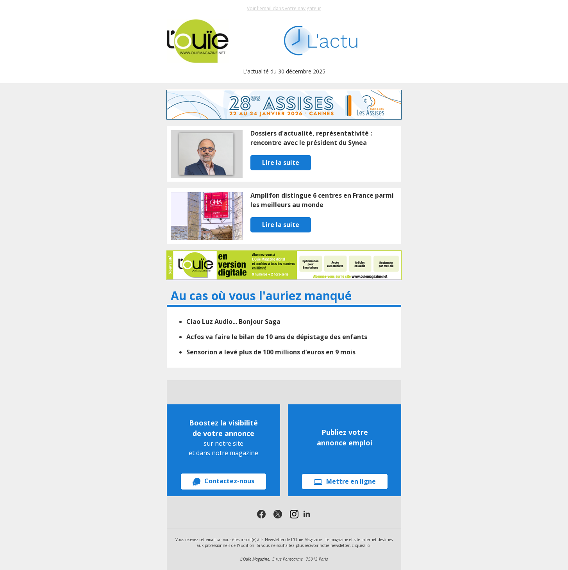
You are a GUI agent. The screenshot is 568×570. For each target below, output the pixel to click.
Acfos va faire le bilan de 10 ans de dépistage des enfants (276, 336)
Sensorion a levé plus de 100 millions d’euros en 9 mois (270, 352)
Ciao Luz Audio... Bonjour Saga (233, 321)
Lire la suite (280, 162)
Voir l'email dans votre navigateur (284, 8)
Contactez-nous (223, 481)
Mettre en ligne (345, 481)
